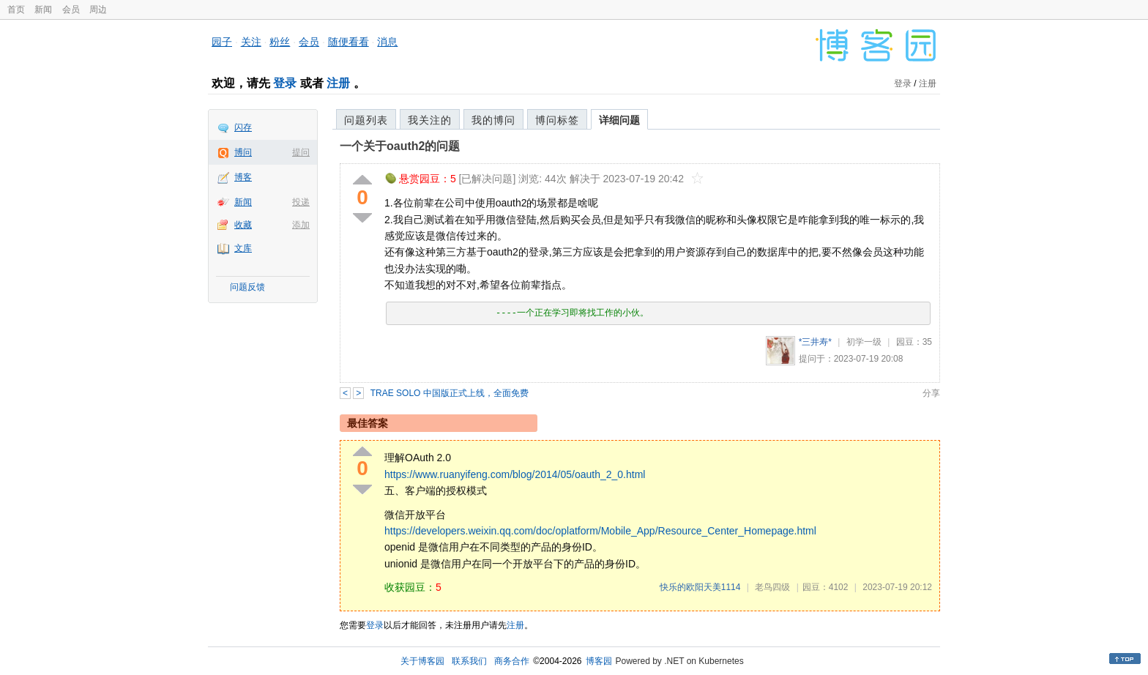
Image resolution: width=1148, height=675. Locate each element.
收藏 (243, 225)
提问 (301, 152)
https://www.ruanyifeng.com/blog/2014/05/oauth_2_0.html (514, 474)
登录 (285, 83)
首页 (16, 9)
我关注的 (430, 120)
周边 (98, 9)
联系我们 (469, 661)
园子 (222, 42)
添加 (301, 225)
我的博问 (493, 120)
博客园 (599, 661)
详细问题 (619, 120)
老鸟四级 (772, 587)
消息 (387, 42)
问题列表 (366, 120)
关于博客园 (422, 661)
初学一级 (863, 342)
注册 (338, 83)
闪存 (243, 127)
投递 (301, 202)
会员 (71, 9)
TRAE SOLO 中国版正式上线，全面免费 (449, 393)
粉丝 (279, 42)
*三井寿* (815, 342)
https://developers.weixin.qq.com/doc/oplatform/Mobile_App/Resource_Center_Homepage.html (600, 531)
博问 (243, 152)
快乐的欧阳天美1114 (700, 587)
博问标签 (557, 120)
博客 (243, 177)
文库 (243, 248)
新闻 (43, 9)
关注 (251, 42)
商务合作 (511, 661)
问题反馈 (247, 287)
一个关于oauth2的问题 (400, 146)
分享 (931, 393)
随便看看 (348, 42)
